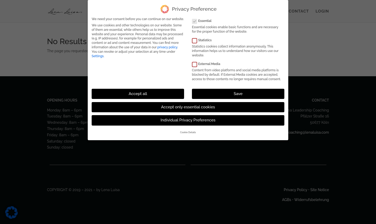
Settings (98, 56)
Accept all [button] (138, 93)
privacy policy (167, 47)
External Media (208, 64)
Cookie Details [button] (188, 132)
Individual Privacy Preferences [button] (188, 120)
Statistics (204, 40)
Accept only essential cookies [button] (188, 106)
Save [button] (238, 93)
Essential (204, 21)
